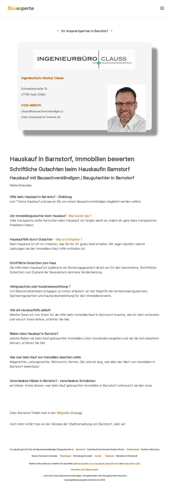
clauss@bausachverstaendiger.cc (42, 111)
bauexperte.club (132, 463)
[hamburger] (162, 8)
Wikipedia (63, 413)
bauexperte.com (85, 463)
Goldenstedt (133, 449)
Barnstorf (80, 449)
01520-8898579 (31, 105)
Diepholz (109, 456)
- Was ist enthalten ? (46, 239)
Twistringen (65, 456)
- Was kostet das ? (51, 216)
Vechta (97, 456)
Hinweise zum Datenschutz (84, 469)
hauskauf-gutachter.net (106, 463)
